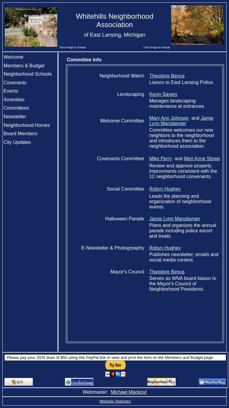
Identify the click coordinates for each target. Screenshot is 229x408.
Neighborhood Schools (28, 74)
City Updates (17, 142)
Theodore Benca (166, 75)
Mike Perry (160, 158)
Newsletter (15, 116)
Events (11, 91)
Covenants (15, 82)
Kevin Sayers (163, 94)
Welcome (13, 57)
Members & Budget (24, 65)
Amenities (14, 99)
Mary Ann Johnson (169, 118)
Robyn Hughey (165, 188)
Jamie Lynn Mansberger (181, 121)
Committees (16, 107)
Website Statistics (115, 401)
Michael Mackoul (128, 392)
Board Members (21, 133)
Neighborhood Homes (27, 125)
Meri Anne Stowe (202, 158)
